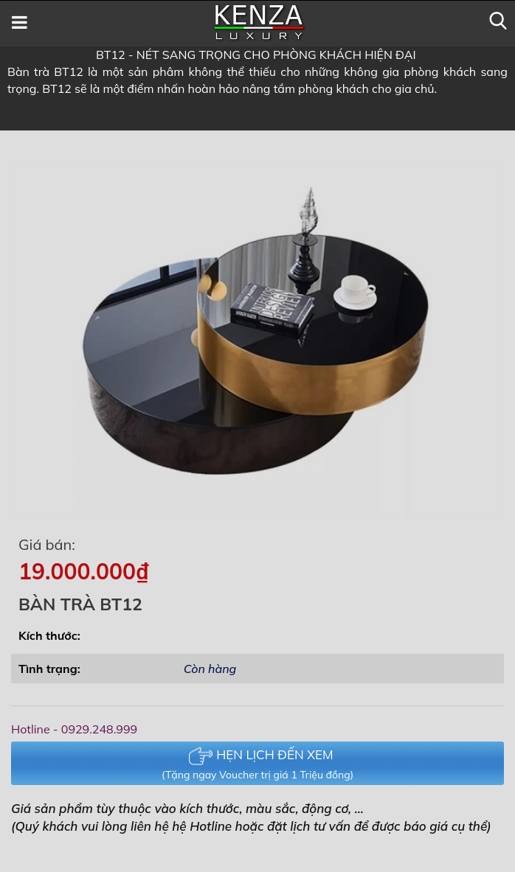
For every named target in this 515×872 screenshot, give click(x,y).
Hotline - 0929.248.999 (74, 729)
